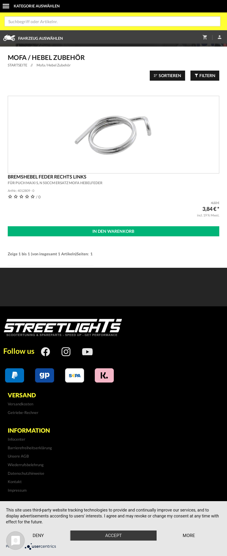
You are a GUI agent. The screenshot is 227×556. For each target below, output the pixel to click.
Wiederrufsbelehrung (26, 464)
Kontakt (15, 481)
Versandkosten (20, 404)
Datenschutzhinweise (26, 473)
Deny (38, 535)
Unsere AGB (18, 456)
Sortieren (167, 75)
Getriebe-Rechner (23, 412)
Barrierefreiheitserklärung (30, 447)
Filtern (204, 75)
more (189, 535)
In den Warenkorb (113, 231)
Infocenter (16, 439)
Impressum (17, 490)
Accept (113, 535)
